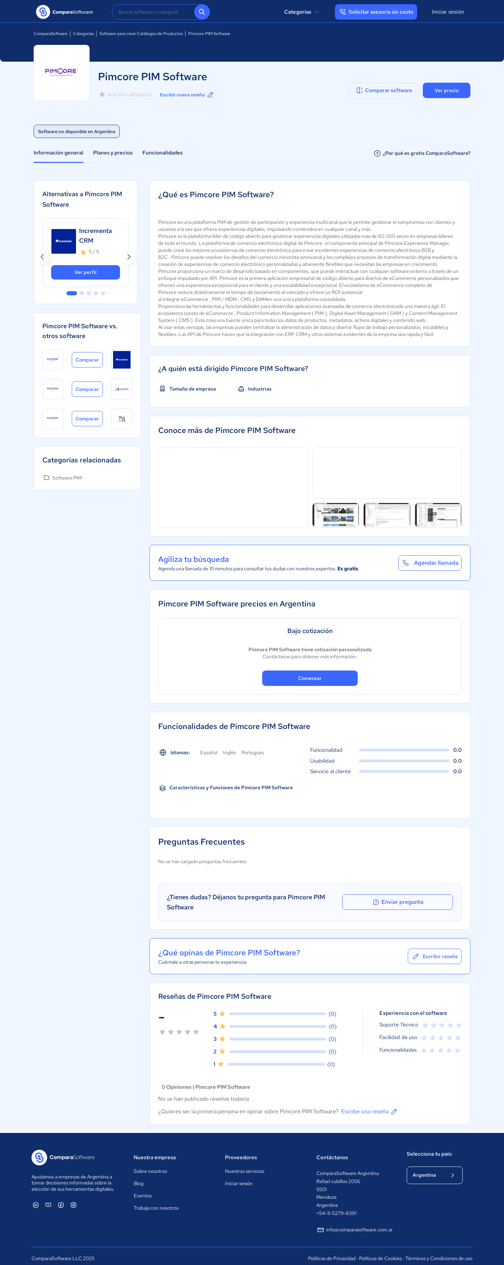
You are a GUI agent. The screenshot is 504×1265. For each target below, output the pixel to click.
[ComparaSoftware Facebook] (61, 1200)
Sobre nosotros (150, 1166)
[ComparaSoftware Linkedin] (35, 1200)
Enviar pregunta (421, 899)
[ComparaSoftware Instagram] (73, 1200)
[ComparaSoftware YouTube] (48, 1200)
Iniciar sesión (448, 11)
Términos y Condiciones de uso (438, 1253)
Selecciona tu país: (430, 1148)
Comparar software (383, 90)
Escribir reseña (435, 951)
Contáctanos (332, 1152)
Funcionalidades (162, 152)
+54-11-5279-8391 (336, 1208)
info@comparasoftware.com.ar (354, 1225)
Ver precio (446, 90)
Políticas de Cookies (380, 1253)
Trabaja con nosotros (156, 1203)
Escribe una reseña (369, 1106)
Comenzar (310, 678)
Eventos (143, 1191)
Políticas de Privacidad (332, 1253)
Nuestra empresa (155, 1152)
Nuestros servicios (244, 1166)
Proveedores (241, 1152)
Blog (139, 1178)
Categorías (302, 12)
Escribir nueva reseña (190, 94)
